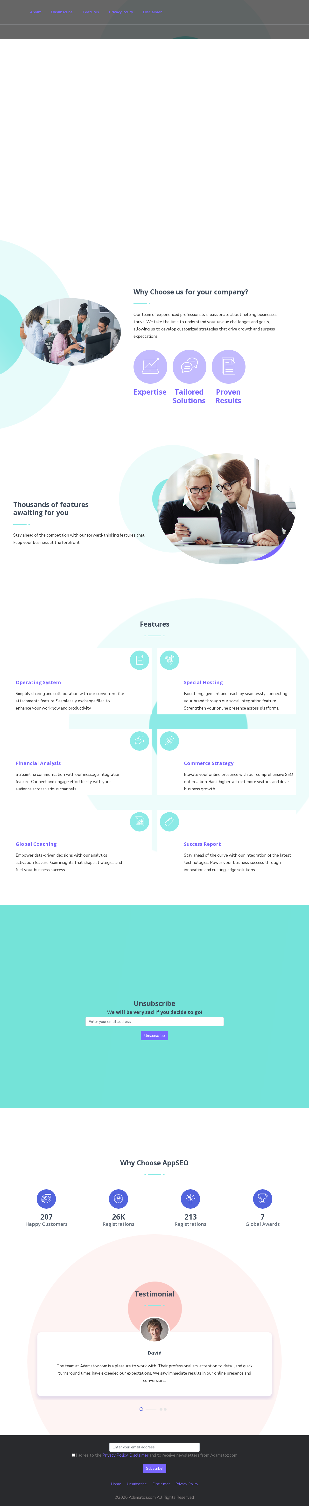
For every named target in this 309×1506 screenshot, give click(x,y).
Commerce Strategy (208, 763)
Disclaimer (152, 12)
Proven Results (228, 396)
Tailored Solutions (189, 396)
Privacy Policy (121, 12)
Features (91, 12)
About (35, 12)
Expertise (150, 392)
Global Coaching (36, 844)
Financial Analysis (38, 763)
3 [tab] (165, 1409)
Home (116, 1484)
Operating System (38, 682)
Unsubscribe (62, 12)
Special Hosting (203, 682)
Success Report (202, 844)
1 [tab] (141, 1409)
